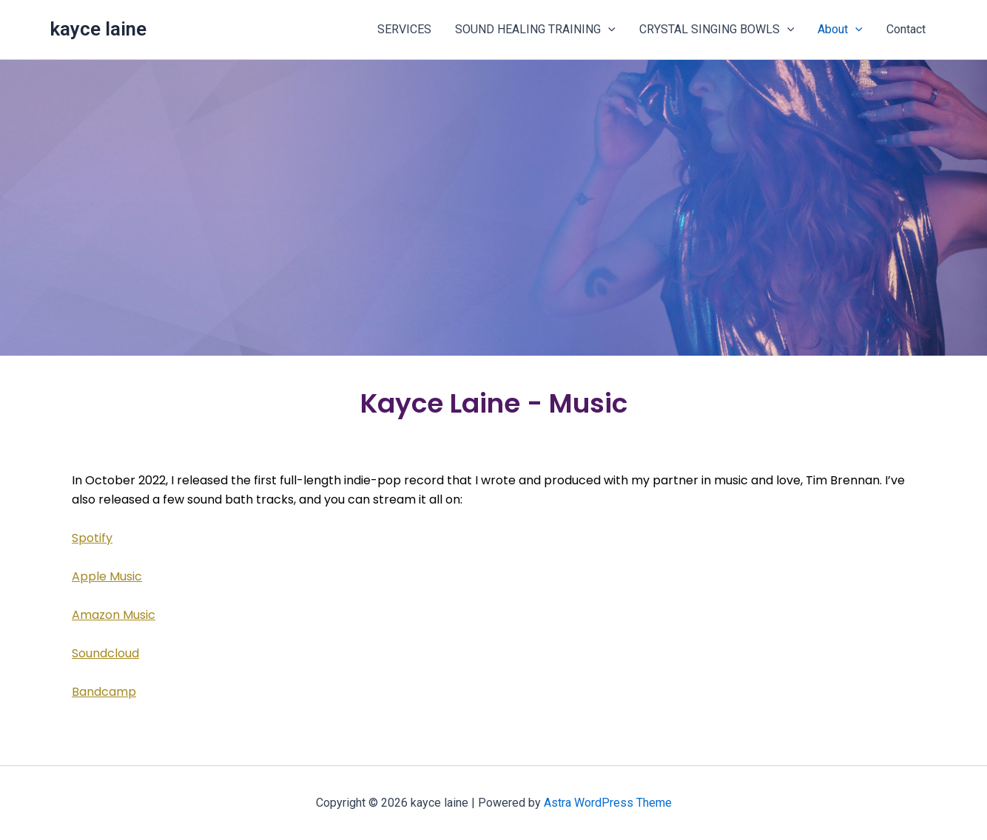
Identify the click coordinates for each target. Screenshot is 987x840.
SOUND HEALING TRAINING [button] (535, 29)
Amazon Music (113, 614)
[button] (608, 29)
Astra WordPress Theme (608, 803)
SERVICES (404, 29)
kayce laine (98, 29)
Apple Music (107, 576)
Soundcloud (105, 653)
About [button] (840, 29)
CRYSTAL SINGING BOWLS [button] (717, 29)
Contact (906, 29)
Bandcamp (104, 691)
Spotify (92, 537)
